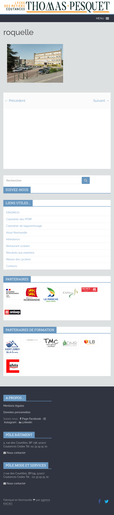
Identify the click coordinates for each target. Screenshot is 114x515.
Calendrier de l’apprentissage (24, 225)
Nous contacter (14, 452)
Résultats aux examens (20, 252)
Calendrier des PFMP (19, 219)
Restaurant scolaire (18, 245)
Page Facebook (30, 418)
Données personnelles (16, 412)
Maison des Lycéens (18, 259)
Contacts (11, 266)
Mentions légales (13, 405)
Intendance (13, 239)
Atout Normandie (16, 232)
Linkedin (25, 422)
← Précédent (15, 101)
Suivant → (101, 101)
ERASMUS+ (13, 212)
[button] (100, 18)
